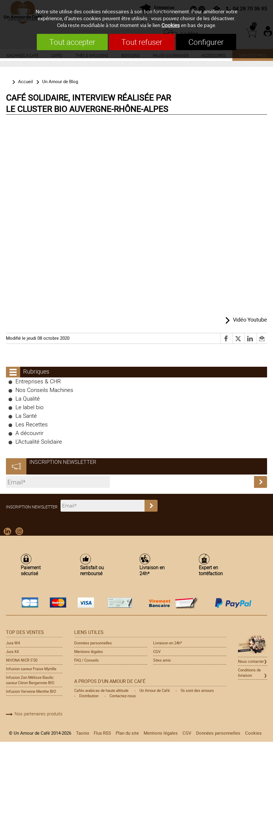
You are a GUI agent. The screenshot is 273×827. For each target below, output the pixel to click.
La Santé (26, 415)
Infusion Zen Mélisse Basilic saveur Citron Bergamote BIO (30, 680)
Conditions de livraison (249, 672)
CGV (157, 651)
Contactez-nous (122, 695)
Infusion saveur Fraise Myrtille (31, 668)
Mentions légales (88, 651)
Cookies (170, 25)
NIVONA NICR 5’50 (21, 660)
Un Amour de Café (154, 690)
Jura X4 (12, 651)
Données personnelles (93, 643)
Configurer (206, 42)
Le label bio (29, 407)
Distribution (89, 695)
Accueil (25, 81)
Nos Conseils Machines (44, 389)
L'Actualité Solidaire (38, 441)
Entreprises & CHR (38, 381)
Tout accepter (72, 42)
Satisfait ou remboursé (92, 570)
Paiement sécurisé (31, 570)
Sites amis (162, 660)
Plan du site (127, 733)
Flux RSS (102, 733)
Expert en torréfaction (211, 570)
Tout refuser (141, 42)
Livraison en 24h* (152, 570)
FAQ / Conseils (86, 660)
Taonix (82, 733)
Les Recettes (31, 424)
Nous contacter (251, 661)
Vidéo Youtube (250, 319)
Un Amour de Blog (60, 81)
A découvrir (29, 433)
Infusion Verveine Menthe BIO (31, 691)
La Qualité (27, 398)
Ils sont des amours (197, 690)
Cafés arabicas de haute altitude (101, 690)
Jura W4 (13, 643)
